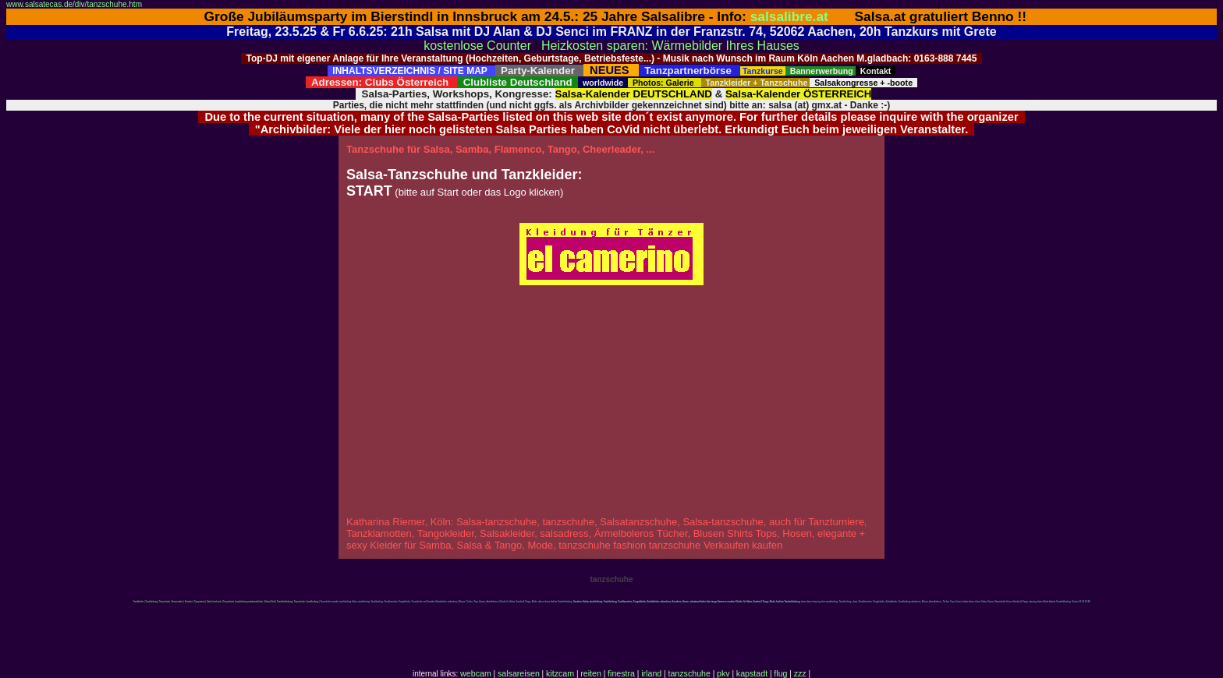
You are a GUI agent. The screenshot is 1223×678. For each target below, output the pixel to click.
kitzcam (560, 673)
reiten (590, 673)
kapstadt (751, 673)
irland (651, 673)
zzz (800, 673)
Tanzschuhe (228, 602)
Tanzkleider (138, 602)
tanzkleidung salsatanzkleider (249, 602)
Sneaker (189, 602)
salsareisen (519, 673)
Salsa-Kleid (269, 602)
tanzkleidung (312, 602)
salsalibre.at (789, 16)
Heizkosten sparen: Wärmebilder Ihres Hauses (670, 45)
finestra (621, 673)
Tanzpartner (199, 602)
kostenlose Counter (477, 45)
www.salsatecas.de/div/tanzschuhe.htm (74, 4)
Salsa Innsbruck (214, 602)
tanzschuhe (689, 673)
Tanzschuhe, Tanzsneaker (171, 602)
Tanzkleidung (151, 602)
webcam (475, 673)
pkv (723, 673)
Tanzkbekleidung (284, 602)
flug (780, 673)
